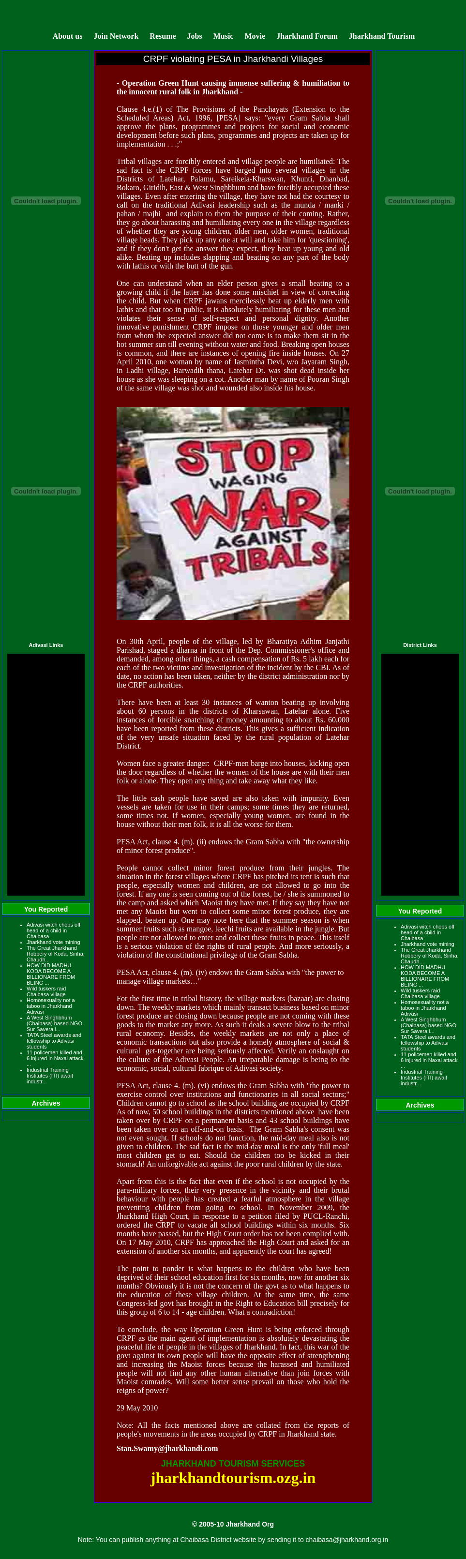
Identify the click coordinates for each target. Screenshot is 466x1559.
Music (224, 36)
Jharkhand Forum (307, 36)
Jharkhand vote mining (53, 942)
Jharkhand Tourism (382, 36)
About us (68, 36)
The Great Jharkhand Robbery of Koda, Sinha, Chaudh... (56, 953)
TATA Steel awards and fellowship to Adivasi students (54, 1040)
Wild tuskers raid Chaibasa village (46, 991)
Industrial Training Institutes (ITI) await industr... (50, 1075)
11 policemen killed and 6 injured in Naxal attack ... (55, 1058)
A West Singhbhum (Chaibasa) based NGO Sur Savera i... (54, 1023)
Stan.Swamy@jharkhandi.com (167, 1448)
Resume (163, 36)
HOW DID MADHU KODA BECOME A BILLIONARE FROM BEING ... (51, 974)
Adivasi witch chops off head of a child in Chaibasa (53, 930)
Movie (254, 36)
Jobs (194, 36)
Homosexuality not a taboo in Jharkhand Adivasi (51, 1006)
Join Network (115, 36)
